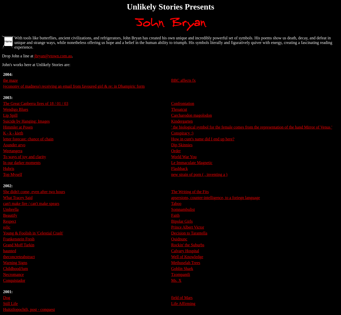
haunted (9, 251)
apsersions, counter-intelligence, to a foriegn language (215, 197)
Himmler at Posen (18, 127)
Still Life (10, 303)
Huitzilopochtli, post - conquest (29, 309)
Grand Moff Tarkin (18, 245)
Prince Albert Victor (187, 227)
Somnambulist (183, 209)
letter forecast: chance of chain (28, 139)
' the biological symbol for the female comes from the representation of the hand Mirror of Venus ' (251, 127)
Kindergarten (182, 121)
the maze (10, 80)
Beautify (10, 215)
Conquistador (14, 280)
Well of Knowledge (187, 257)
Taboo (176, 203)
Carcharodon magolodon (191, 115)
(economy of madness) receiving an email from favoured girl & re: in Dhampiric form (74, 86)
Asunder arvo (14, 145)
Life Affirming (183, 303)
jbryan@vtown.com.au (53, 56)
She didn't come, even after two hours (34, 192)
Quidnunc (179, 239)
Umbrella (10, 209)
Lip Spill (10, 115)
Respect (9, 221)
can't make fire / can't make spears (31, 203)
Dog (6, 297)
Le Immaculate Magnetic (192, 162)
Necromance (13, 274)
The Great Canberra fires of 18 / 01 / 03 (35, 103)
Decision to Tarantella (189, 233)
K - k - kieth (13, 133)
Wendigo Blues (15, 109)
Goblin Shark (182, 268)
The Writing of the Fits (190, 192)
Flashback (179, 168)
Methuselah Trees (185, 262)
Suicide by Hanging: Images (26, 121)
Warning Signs (15, 262)
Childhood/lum (15, 268)
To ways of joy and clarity (24, 157)
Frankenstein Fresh (18, 239)
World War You (184, 157)
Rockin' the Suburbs (187, 245)
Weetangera (12, 151)
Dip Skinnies (182, 145)
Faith (175, 215)
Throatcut (179, 109)
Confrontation (182, 103)
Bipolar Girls (182, 221)
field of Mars (182, 297)
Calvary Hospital (185, 251)
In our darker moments (22, 162)
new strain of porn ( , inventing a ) (199, 174)
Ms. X (176, 280)
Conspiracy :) (182, 133)
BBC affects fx (183, 80)
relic (6, 227)
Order (176, 151)
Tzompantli (180, 274)
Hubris (8, 168)
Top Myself (12, 174)
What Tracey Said (18, 197)
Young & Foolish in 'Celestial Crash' (33, 233)
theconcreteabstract (19, 257)
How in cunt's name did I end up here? (202, 139)
